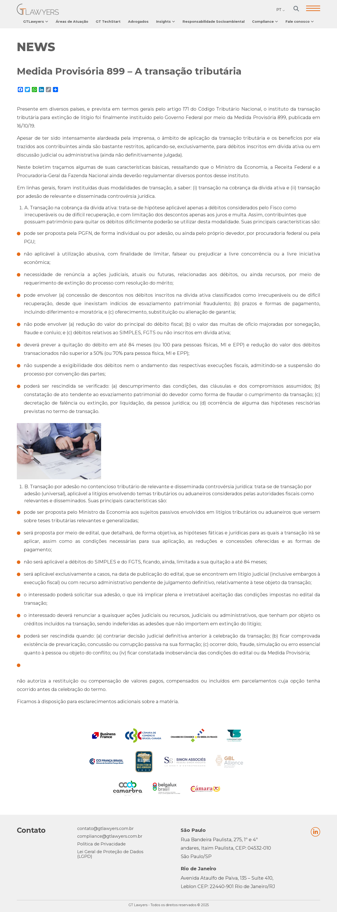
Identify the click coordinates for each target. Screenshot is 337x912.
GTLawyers (33, 21)
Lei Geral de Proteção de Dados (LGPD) (110, 854)
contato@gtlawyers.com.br (105, 828)
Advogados (138, 21)
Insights (163, 21)
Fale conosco (298, 21)
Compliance (263, 21)
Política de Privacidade (101, 844)
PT (279, 10)
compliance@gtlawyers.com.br (109, 836)
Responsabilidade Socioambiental (214, 21)
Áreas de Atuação (72, 21)
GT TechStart (108, 21)
